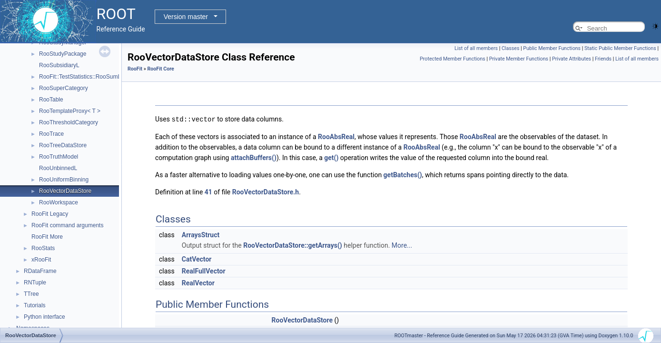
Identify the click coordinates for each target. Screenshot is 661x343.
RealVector (198, 282)
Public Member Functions (552, 48)
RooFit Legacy (49, 214)
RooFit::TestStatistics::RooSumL (80, 76)
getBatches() (403, 174)
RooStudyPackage (62, 53)
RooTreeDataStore (63, 145)
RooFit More (47, 236)
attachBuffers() (253, 157)
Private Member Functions (518, 59)
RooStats (43, 248)
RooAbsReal (336, 136)
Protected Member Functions (452, 59)
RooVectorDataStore (65, 191)
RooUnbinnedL (58, 168)
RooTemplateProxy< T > (69, 111)
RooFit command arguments (67, 225)
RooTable (51, 99)
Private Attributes (571, 59)
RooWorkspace (58, 202)
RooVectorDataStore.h (265, 191)
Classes (510, 48)
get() (331, 157)
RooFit (135, 69)
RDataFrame (40, 271)
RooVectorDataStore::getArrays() (292, 245)
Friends (603, 59)
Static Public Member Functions (620, 48)
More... (402, 245)
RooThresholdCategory (68, 122)
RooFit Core (160, 69)
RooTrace (51, 134)
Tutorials (35, 305)
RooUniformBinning (64, 179)
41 (208, 191)
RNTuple (35, 282)
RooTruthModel (58, 156)
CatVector (197, 258)
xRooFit (41, 259)
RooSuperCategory (63, 88)
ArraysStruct (200, 234)
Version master (186, 16)
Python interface (44, 316)
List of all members (476, 48)
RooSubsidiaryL (59, 65)
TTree (31, 294)
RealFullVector (204, 270)
